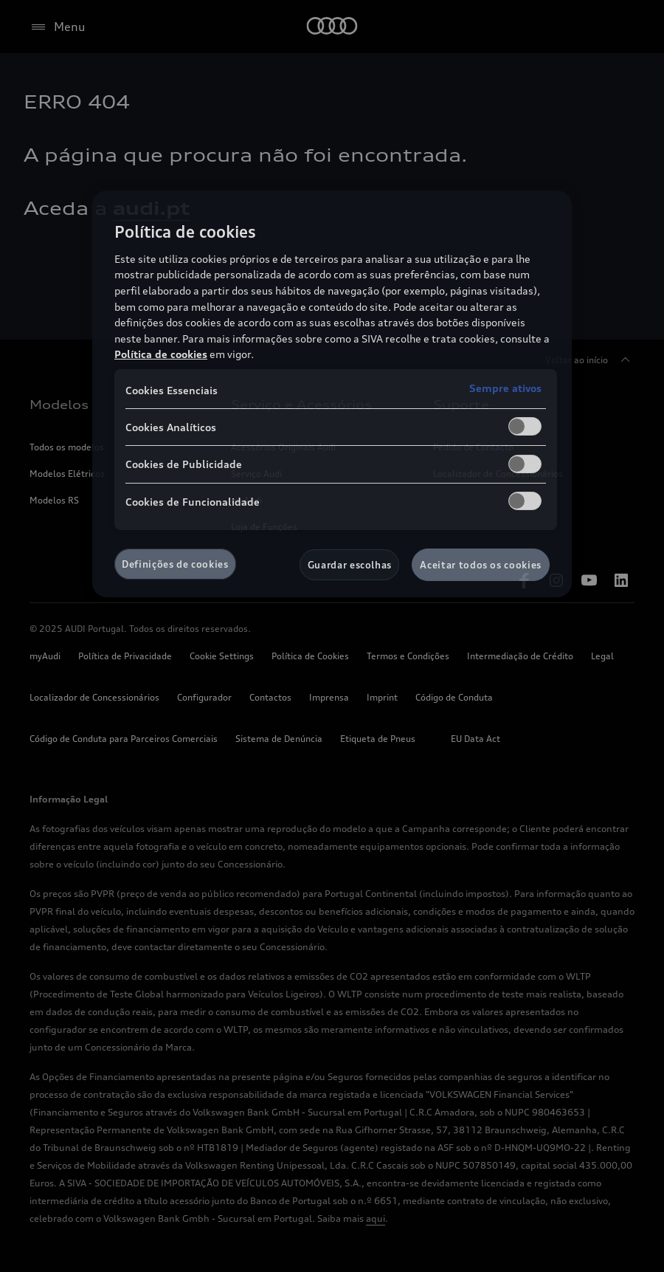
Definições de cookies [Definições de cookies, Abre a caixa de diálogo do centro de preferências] (175, 564)
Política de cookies (160, 354)
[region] (332, 393)
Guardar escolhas (350, 565)
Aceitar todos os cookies (481, 565)
